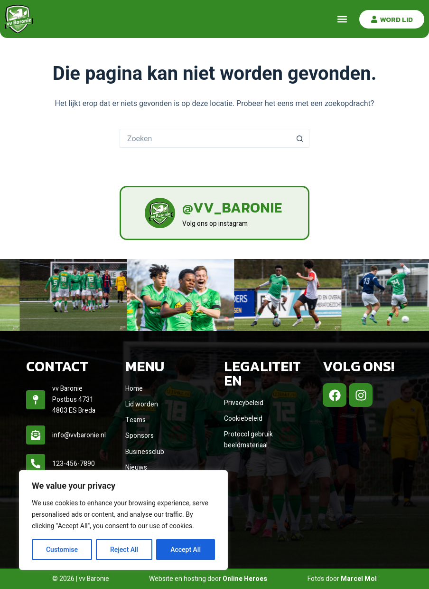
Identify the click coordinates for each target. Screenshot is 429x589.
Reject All (124, 549)
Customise (62, 549)
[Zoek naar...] (205, 138)
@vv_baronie (232, 207)
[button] (342, 19)
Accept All (185, 549)
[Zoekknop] (299, 138)
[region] (123, 520)
